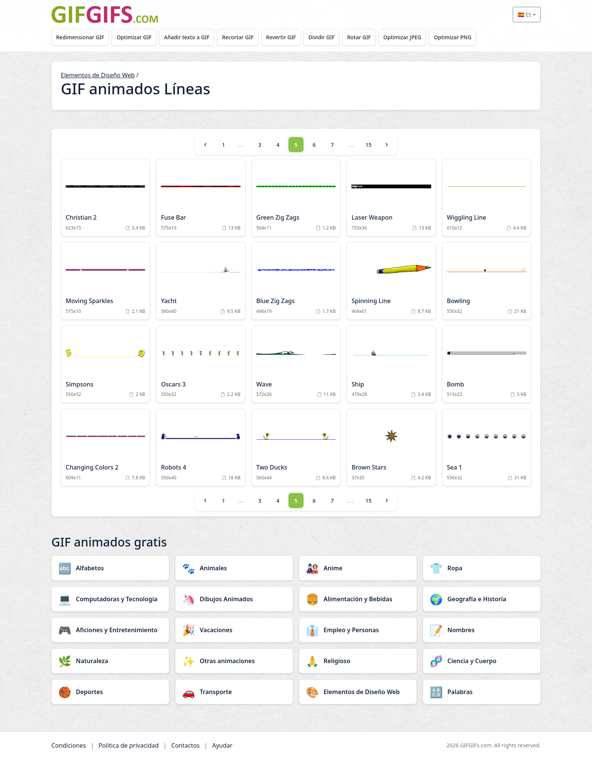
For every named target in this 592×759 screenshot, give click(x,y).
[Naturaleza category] (110, 661)
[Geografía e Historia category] (481, 599)
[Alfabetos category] (110, 568)
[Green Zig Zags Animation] (296, 197)
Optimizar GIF (135, 37)
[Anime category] (357, 568)
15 (368, 144)
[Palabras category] (481, 692)
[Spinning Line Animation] (391, 281)
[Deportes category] (110, 692)
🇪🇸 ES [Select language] (524, 14)
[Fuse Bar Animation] (200, 197)
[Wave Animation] (296, 364)
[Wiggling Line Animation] (486, 197)
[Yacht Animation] (200, 281)
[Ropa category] (481, 568)
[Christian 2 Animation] (105, 197)
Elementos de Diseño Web (98, 75)
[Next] (386, 144)
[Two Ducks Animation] (296, 447)
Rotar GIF (365, 37)
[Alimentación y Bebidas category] (357, 599)
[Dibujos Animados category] (234, 599)
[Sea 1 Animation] (486, 447)
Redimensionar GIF (81, 37)
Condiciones (68, 745)
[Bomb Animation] (486, 364)
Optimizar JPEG (410, 37)
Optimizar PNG (461, 37)
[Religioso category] (357, 661)
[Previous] (205, 144)
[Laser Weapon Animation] (391, 197)
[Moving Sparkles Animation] (105, 281)
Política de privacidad (129, 745)
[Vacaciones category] (234, 630)
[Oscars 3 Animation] (200, 364)
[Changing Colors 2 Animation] (105, 447)
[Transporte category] (234, 692)
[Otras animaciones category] (234, 661)
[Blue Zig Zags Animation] (296, 281)
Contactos (185, 745)
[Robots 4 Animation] (200, 447)
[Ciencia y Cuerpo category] (481, 661)
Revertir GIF (285, 37)
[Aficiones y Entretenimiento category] (110, 630)
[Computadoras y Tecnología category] (110, 599)
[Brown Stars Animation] (391, 447)
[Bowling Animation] (486, 281)
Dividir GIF (327, 37)
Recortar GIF (241, 37)
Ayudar (222, 745)
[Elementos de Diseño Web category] (357, 692)
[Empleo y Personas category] (357, 630)
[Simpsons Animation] (105, 364)
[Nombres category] (481, 630)
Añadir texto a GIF (189, 37)
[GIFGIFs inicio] (104, 14)
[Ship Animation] (391, 364)
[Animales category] (234, 568)
